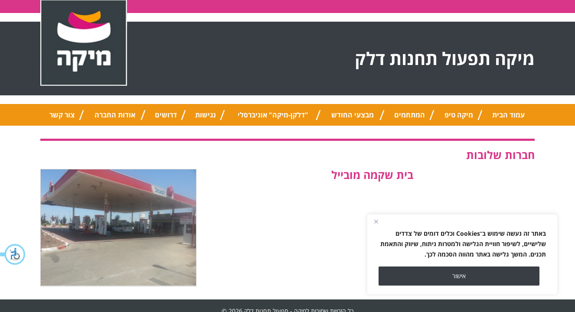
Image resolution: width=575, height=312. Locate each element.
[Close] (376, 221)
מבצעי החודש (352, 115)
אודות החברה (115, 115)
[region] (462, 254)
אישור (459, 276)
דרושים (166, 115)
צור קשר (62, 115)
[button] (13, 254)
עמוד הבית (508, 115)
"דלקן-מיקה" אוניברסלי (273, 115)
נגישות (205, 115)
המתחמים (409, 115)
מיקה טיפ (458, 115)
